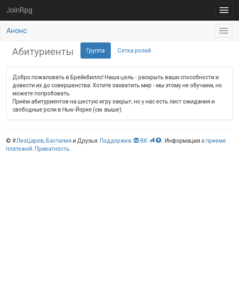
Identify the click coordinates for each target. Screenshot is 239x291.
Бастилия (59, 140)
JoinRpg (19, 10)
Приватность (52, 149)
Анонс (16, 30)
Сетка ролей (134, 50)
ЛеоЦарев (30, 140)
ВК (144, 140)
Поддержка (115, 140)
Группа (96, 50)
